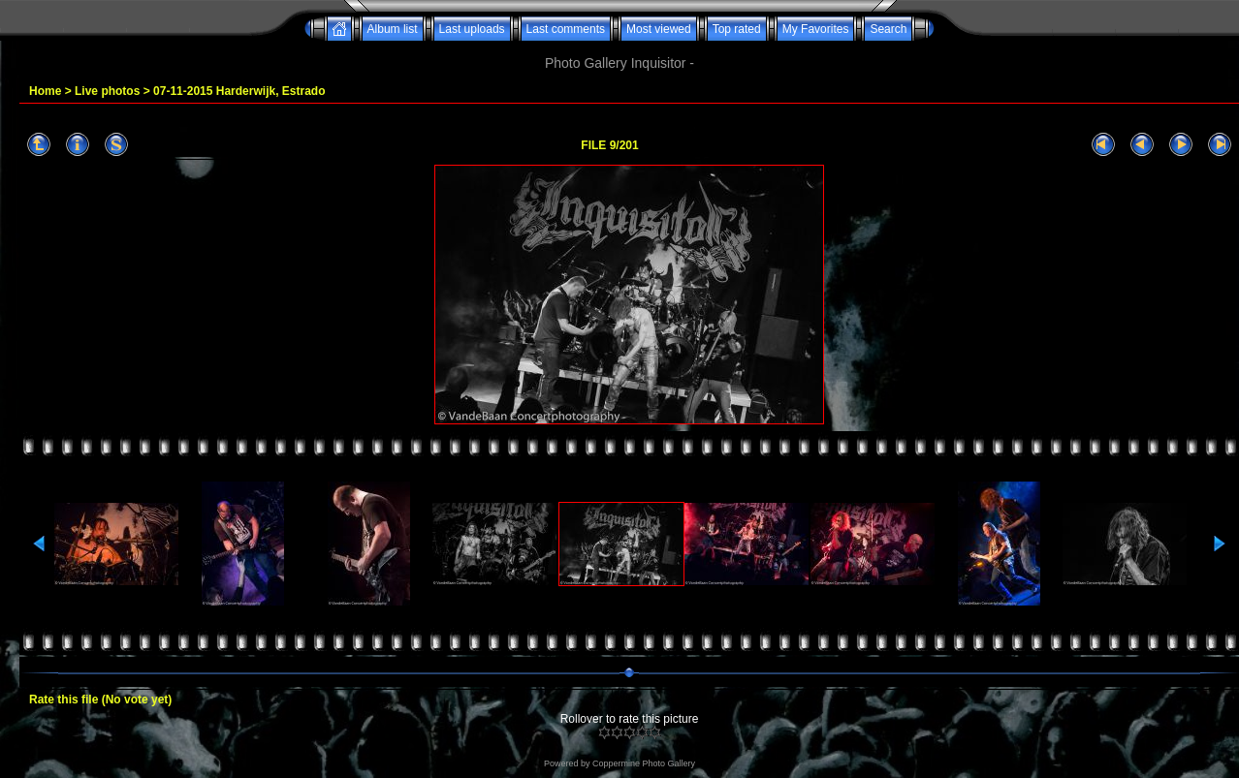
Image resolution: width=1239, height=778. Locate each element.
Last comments (565, 29)
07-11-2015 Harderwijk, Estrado (239, 91)
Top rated (737, 29)
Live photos (107, 91)
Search (888, 29)
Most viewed (658, 29)
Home (45, 91)
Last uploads (472, 29)
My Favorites (815, 29)
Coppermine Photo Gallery (643, 763)
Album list (392, 29)
